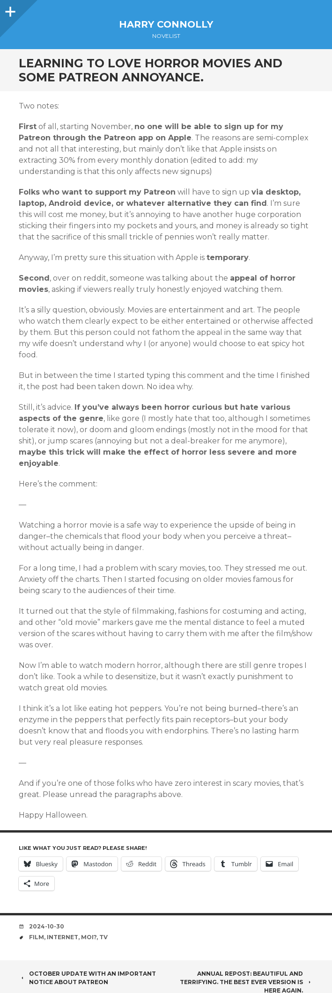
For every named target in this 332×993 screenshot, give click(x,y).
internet (62, 937)
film (36, 937)
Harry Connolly (166, 24)
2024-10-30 (46, 926)
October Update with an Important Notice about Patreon (87, 978)
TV (103, 937)
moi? (88, 937)
